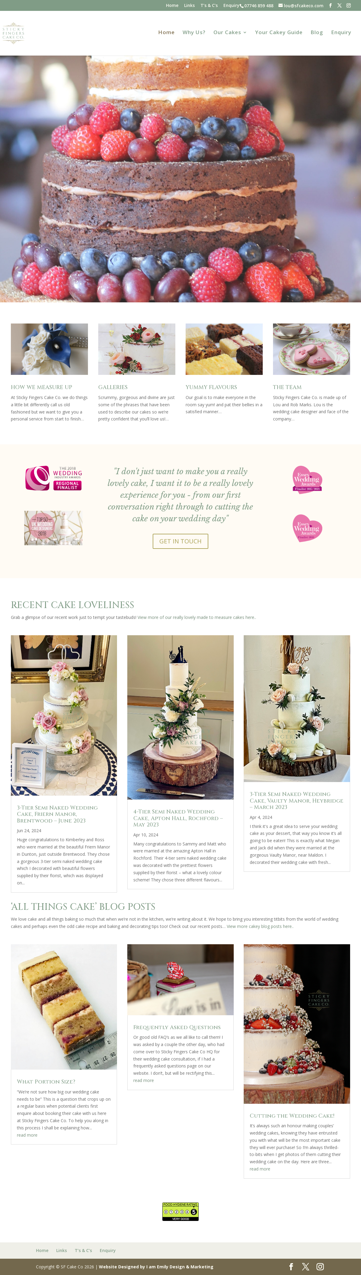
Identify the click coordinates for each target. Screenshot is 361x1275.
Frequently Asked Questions (177, 1027)
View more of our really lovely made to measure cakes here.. (197, 617)
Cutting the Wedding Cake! (292, 1116)
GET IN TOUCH (180, 541)
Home (172, 5)
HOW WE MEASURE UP (41, 387)
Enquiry (231, 5)
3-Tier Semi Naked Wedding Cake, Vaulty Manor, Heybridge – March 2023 (296, 800)
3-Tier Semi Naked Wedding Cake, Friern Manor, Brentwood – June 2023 (57, 814)
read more (27, 1135)
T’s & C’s (209, 5)
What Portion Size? (46, 1082)
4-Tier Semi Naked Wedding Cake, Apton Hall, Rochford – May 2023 (178, 818)
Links (189, 5)
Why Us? (194, 33)
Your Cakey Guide (279, 33)
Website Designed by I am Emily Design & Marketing (156, 1267)
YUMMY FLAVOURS (211, 387)
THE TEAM (287, 387)
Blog (317, 33)
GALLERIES (113, 387)
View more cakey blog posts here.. (260, 926)
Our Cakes (227, 33)
